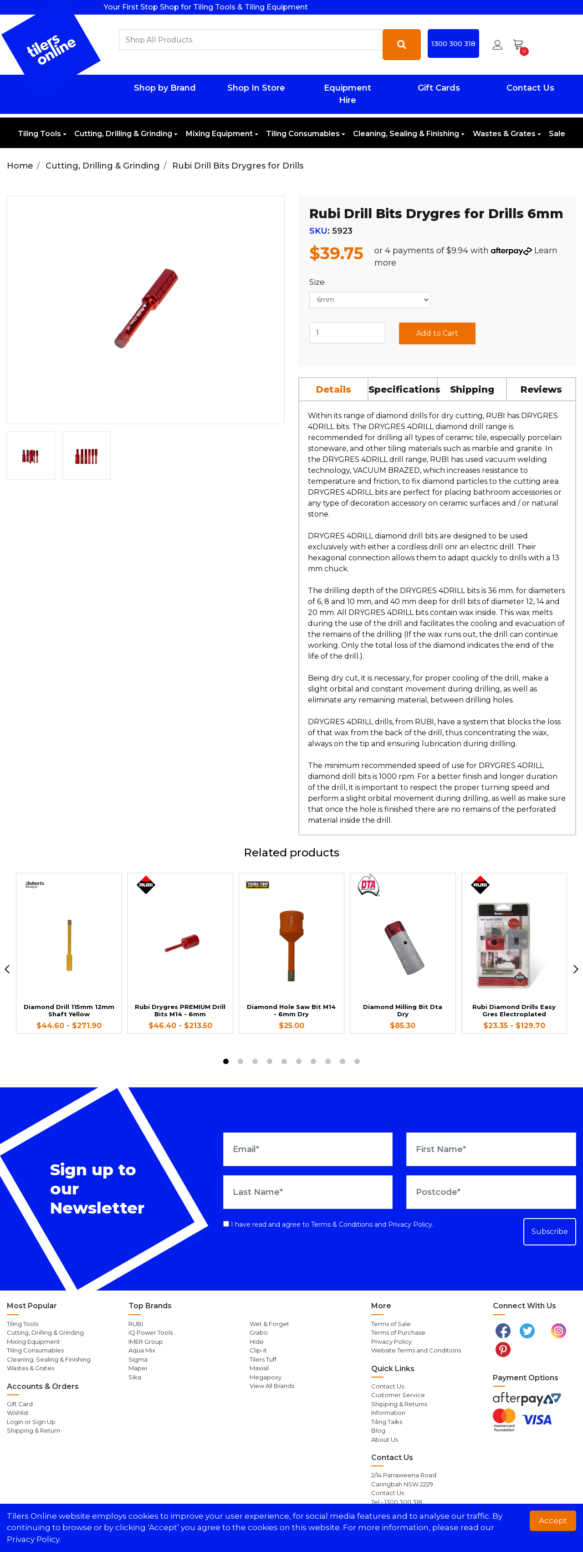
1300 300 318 (453, 43)
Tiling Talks (386, 1421)
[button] (497, 44)
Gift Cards (439, 88)
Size (317, 282)
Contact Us (530, 88)
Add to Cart (437, 333)
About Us (384, 1439)
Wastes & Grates (504, 133)
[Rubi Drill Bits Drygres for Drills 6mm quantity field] (347, 333)
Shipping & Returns (399, 1404)
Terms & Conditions (342, 1224)
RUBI (135, 1323)
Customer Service (398, 1394)
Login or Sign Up (31, 1421)
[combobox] (251, 39)
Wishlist (18, 1412)
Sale (557, 133)
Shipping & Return (33, 1430)
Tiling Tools (39, 133)
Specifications (403, 389)
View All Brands (272, 1385)
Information (388, 1412)
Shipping (472, 389)
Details (333, 389)
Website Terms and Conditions (416, 1350)
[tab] (333, 389)
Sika (134, 1377)
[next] (576, 969)
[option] (31, 455)
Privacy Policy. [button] (34, 1539)
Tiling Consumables (303, 133)
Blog (378, 1430)
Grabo (259, 1332)
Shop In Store (256, 88)
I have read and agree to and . (328, 1224)
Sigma (138, 1359)
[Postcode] (491, 1192)
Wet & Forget (269, 1323)
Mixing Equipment (219, 133)
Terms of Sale (391, 1323)
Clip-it (258, 1350)
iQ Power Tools (150, 1332)
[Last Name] (308, 1192)
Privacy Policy (410, 1224)
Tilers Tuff (263, 1359)
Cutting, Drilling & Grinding (123, 133)
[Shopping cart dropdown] (521, 44)
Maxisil (259, 1368)
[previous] (7, 969)
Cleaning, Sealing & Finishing (406, 133)
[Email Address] (308, 1149)
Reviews (541, 389)
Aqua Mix (141, 1350)
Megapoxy (265, 1377)
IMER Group (145, 1341)
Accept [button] (553, 1520)
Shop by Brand (165, 88)
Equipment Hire (347, 94)
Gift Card (20, 1404)
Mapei (137, 1368)
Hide (257, 1341)
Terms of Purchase (398, 1332)
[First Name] (491, 1149)
